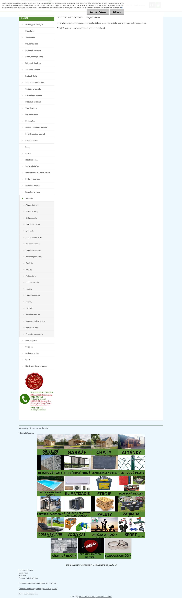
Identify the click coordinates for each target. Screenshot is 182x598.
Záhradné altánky (32, 69)
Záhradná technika (33, 224)
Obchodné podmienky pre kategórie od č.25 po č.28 (38, 588)
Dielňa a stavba (31, 218)
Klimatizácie (30, 121)
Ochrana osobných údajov (28, 578)
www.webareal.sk (42, 428)
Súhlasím (117, 11)
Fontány (29, 289)
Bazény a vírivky (32, 211)
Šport (27, 359)
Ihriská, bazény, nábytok (35, 134)
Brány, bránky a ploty (34, 56)
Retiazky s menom (32, 179)
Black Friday (30, 30)
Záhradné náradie (32, 327)
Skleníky (29, 269)
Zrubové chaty (31, 76)
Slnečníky (29, 263)
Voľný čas (29, 346)
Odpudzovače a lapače (34, 237)
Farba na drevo (31, 140)
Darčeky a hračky (32, 353)
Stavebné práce (31, 43)
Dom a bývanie (31, 340)
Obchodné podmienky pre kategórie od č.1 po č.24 (37, 583)
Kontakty (22, 575)
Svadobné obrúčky (32, 185)
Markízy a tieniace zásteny (36, 321)
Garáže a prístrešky (33, 88)
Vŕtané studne (31, 108)
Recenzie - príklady (26, 570)
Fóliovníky (29, 308)
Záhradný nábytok (32, 205)
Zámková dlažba (32, 166)
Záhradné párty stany (34, 256)
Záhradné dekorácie (33, 243)
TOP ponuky (30, 37)
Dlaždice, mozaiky (32, 282)
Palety (28, 153)
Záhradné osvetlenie (33, 250)
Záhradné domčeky (33, 63)
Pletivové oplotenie (33, 101)
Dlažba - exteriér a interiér (36, 127)
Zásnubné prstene (32, 192)
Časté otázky (23, 572)
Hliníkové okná (31, 159)
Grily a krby (30, 230)
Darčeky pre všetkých (34, 24)
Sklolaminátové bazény (34, 82)
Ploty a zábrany (31, 276)
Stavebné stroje (31, 114)
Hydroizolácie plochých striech (37, 172)
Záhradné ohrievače (33, 314)
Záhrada (29, 198)
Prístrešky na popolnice (34, 334)
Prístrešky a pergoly (33, 95)
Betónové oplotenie (33, 50)
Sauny (27, 146)
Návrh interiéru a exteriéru (36, 366)
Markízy (29, 301)
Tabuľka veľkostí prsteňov (28, 593)
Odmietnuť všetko (98, 11)
